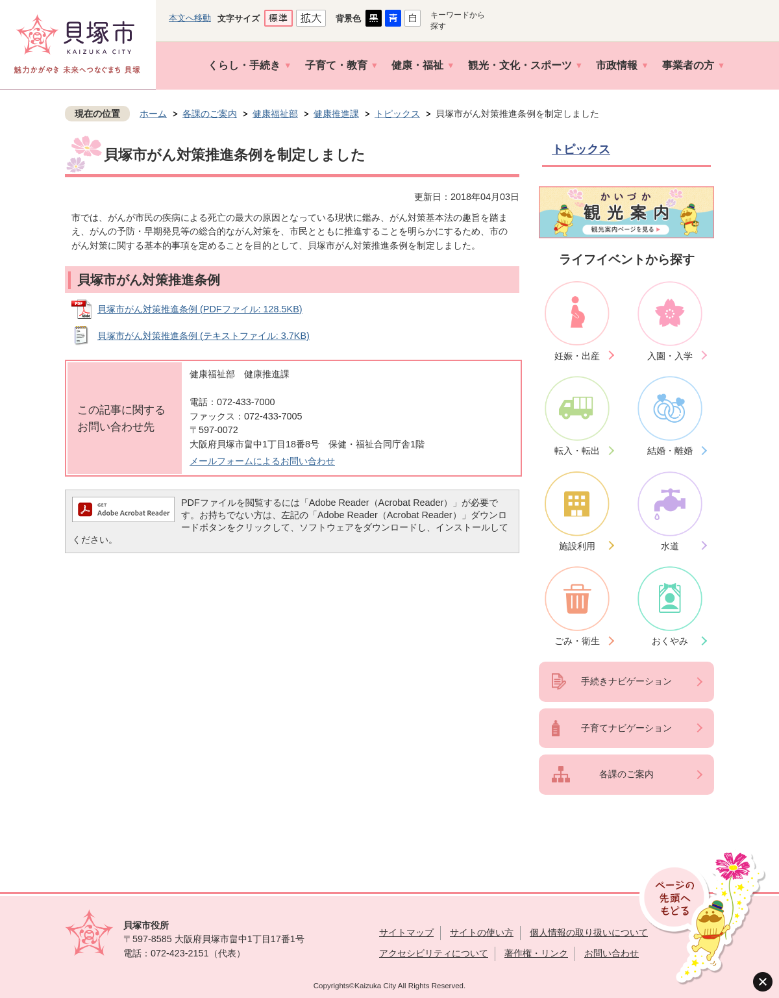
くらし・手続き (244, 65)
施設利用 (577, 546)
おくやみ (670, 641)
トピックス (397, 113)
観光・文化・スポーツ (520, 65)
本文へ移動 (190, 18)
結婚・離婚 (670, 450)
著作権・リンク (536, 953)
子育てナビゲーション (626, 728)
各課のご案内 (209, 113)
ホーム (153, 113)
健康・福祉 (417, 65)
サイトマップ (406, 932)
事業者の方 (688, 65)
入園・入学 (670, 356)
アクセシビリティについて (433, 953)
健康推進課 (336, 113)
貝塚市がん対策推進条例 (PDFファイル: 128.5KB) (200, 309)
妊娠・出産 (577, 356)
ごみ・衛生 (577, 641)
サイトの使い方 (481, 932)
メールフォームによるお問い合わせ (262, 461)
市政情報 (616, 65)
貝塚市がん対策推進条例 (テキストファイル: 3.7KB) (203, 336)
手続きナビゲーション (626, 681)
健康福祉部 (275, 113)
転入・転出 (577, 450)
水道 (670, 546)
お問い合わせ (611, 953)
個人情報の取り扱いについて (589, 932)
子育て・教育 (336, 65)
